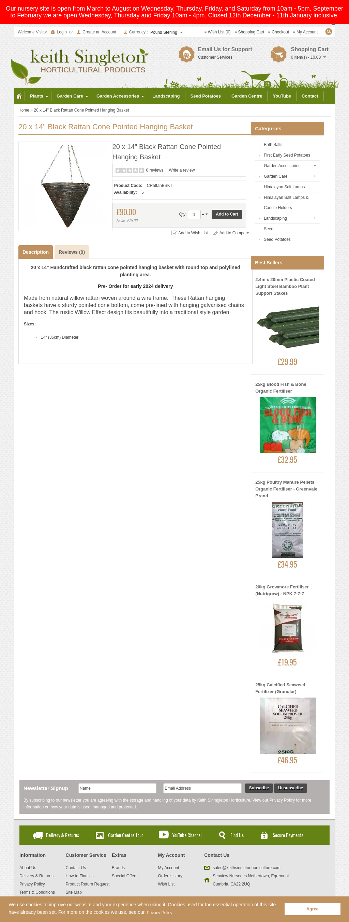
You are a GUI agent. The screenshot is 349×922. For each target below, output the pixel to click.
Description (35, 252)
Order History (170, 876)
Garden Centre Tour (125, 834)
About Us (27, 867)
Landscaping (275, 218)
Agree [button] (312, 909)
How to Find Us (80, 876)
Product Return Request (88, 884)
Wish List (166, 884)
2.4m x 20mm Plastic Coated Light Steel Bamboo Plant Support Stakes (285, 286)
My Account (307, 32)
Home (23, 110)
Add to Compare (234, 233)
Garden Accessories (282, 165)
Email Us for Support (225, 49)
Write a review (182, 170)
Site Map (74, 892)
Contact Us (76, 867)
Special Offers (124, 876)
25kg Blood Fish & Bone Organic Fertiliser (280, 388)
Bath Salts (273, 144)
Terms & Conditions (37, 892)
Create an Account (99, 32)
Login (62, 32)
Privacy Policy (282, 800)
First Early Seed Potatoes (287, 155)
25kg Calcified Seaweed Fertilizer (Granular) (280, 688)
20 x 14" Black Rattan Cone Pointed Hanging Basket (81, 110)
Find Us (237, 834)
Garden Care (275, 176)
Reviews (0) (72, 252)
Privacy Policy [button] (159, 912)
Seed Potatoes (277, 239)
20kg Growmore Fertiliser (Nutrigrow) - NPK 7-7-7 (282, 590)
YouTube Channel (186, 834)
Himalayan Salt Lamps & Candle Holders (286, 202)
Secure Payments (288, 834)
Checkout (280, 32)
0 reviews (154, 170)
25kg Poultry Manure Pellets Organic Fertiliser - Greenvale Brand (286, 489)
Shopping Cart (251, 32)
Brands (118, 867)
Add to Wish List (193, 233)
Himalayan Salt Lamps (284, 187)
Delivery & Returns (62, 834)
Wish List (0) (219, 32)
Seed (268, 228)
